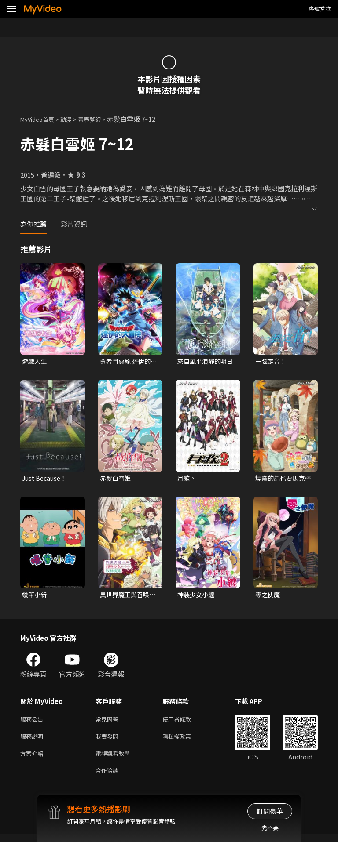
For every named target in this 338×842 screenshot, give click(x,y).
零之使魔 (268, 596)
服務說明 (33, 740)
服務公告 (33, 722)
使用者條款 (184, 722)
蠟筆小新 (35, 596)
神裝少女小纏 (197, 596)
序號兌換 (320, 8)
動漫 (73, 118)
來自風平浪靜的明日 (203, 362)
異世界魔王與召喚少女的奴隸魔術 (126, 597)
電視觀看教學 (115, 759)
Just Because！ (46, 479)
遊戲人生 (35, 361)
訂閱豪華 (270, 811)
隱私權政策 (184, 740)
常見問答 (109, 722)
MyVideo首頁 (40, 118)
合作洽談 (109, 777)
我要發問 (109, 740)
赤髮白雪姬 (116, 479)
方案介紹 (33, 759)
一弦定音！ (271, 361)
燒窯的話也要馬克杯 (281, 479)
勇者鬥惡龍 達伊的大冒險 (127, 362)
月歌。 (187, 479)
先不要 (270, 828)
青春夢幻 (99, 118)
